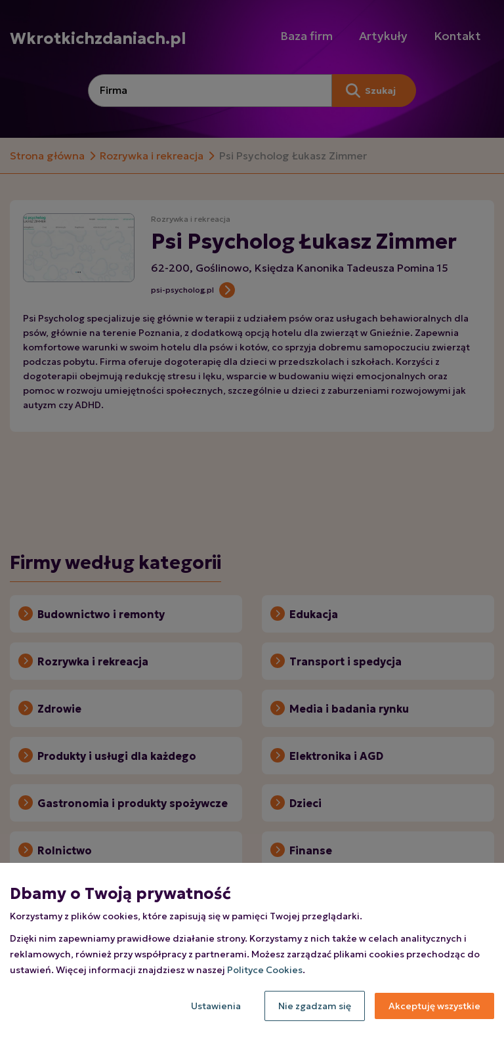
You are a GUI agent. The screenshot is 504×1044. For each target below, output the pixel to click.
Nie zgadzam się (314, 1006)
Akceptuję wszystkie (434, 1006)
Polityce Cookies (265, 970)
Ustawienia (216, 1006)
